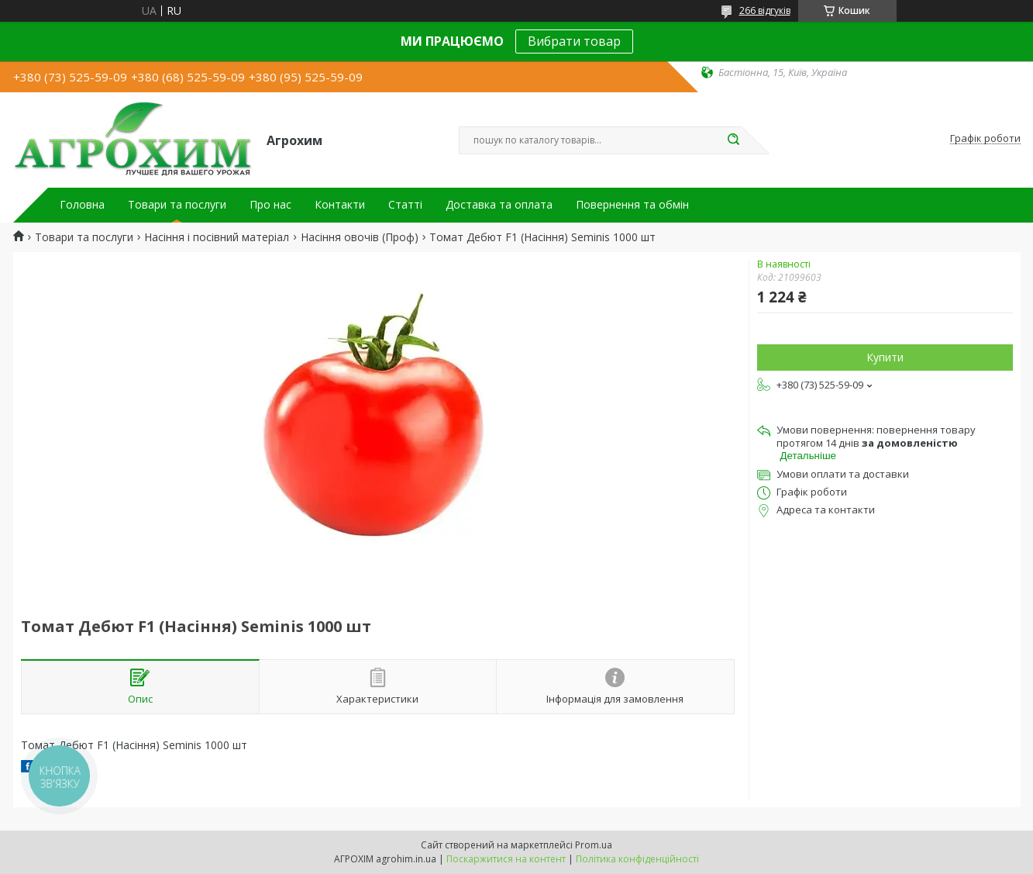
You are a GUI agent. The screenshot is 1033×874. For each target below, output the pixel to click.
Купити (885, 357)
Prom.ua (593, 845)
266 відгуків (764, 10)
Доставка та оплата (499, 204)
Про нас (270, 204)
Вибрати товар (574, 41)
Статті (405, 204)
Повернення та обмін (632, 204)
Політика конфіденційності (637, 858)
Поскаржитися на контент (506, 858)
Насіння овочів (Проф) (359, 237)
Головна (82, 204)
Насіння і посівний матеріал (216, 237)
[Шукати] (733, 140)
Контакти (340, 204)
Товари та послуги (177, 204)
